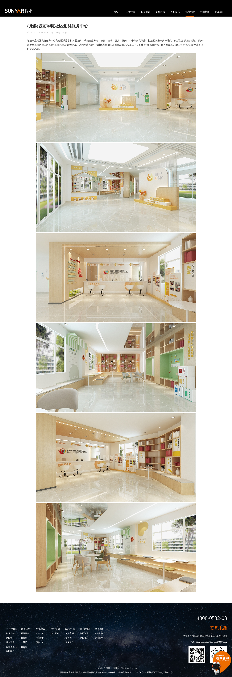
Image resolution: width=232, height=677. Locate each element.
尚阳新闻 (205, 11)
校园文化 (40, 638)
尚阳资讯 (84, 633)
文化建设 (160, 11)
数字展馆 (145, 11)
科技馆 (24, 638)
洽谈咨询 (99, 633)
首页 (116, 11)
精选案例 (25, 633)
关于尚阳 (131, 11)
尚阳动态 (84, 638)
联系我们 (219, 11)
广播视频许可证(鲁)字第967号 (158, 672)
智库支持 (10, 633)
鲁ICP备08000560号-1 (107, 672)
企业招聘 (99, 638)
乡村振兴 (175, 11)
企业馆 (24, 647)
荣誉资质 (10, 642)
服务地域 (10, 647)
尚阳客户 (10, 651)
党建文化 (40, 633)
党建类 (68, 638)
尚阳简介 (10, 638)
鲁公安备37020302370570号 (131, 672)
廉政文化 (40, 642)
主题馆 (24, 642)
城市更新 (190, 11)
